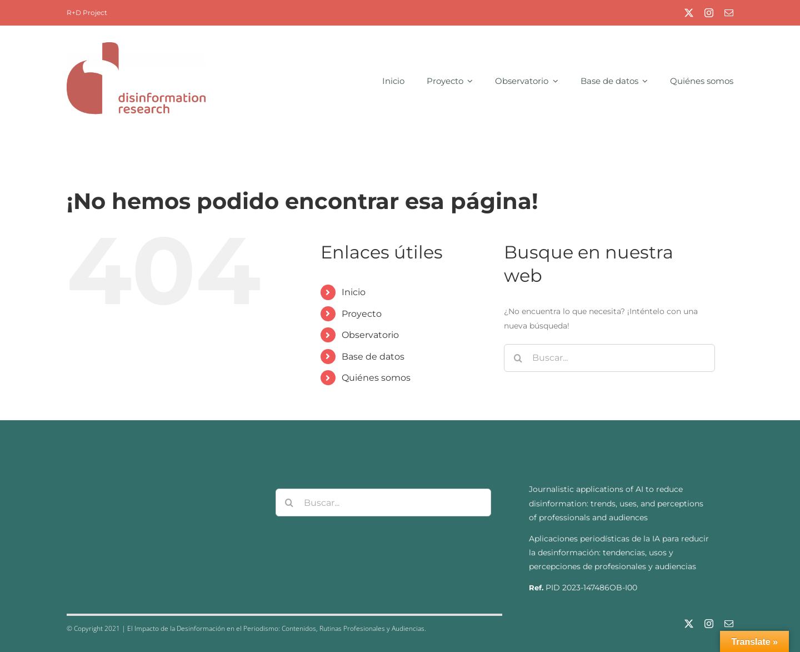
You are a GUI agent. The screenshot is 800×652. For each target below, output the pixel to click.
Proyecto (362, 313)
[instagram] (708, 12)
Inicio (354, 292)
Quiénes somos (376, 377)
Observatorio (370, 335)
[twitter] (688, 12)
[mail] (728, 12)
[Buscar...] (609, 358)
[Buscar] (518, 358)
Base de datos (373, 356)
